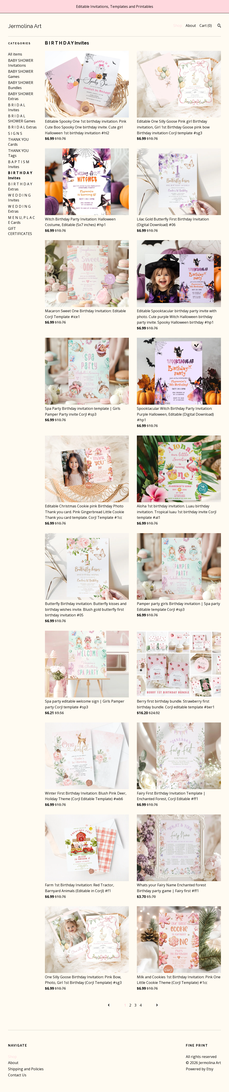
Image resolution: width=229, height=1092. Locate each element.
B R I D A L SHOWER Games (21, 118)
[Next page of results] (157, 1005)
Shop (177, 25)
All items (15, 54)
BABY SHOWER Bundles (20, 85)
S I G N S (15, 133)
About (191, 25)
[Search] (219, 26)
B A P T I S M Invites (18, 164)
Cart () (205, 25)
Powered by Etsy (199, 1068)
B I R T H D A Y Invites (20, 175)
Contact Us (17, 1075)
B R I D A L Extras (22, 127)
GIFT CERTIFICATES (20, 231)
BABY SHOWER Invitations (20, 63)
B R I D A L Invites (16, 107)
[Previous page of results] (109, 1005)
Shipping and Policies (26, 1068)
